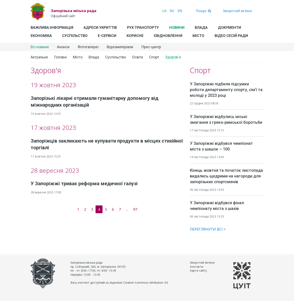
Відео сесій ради (231, 35)
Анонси (63, 47)
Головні (60, 57)
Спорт (154, 57)
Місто (198, 35)
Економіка (41, 35)
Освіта (137, 57)
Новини (177, 27)
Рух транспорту (143, 27)
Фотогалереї (88, 47)
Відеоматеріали (120, 47)
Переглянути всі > (208, 229)
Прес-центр (151, 47)
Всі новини (40, 47)
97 (135, 209)
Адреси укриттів (100, 27)
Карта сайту (198, 270)
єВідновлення (168, 35)
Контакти (196, 267)
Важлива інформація (52, 27)
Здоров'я (173, 57)
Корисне (135, 35)
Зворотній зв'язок (237, 11)
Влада (201, 27)
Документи (229, 27)
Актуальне (39, 57)
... (127, 209)
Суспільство (75, 35)
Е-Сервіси (107, 35)
